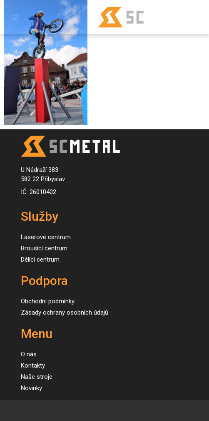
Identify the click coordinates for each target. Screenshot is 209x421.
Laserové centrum (46, 237)
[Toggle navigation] (15, 17)
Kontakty (33, 365)
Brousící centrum (44, 248)
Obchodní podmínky (48, 301)
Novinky (31, 388)
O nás (29, 354)
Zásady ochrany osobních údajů (64, 312)
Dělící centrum (40, 259)
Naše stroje (36, 377)
